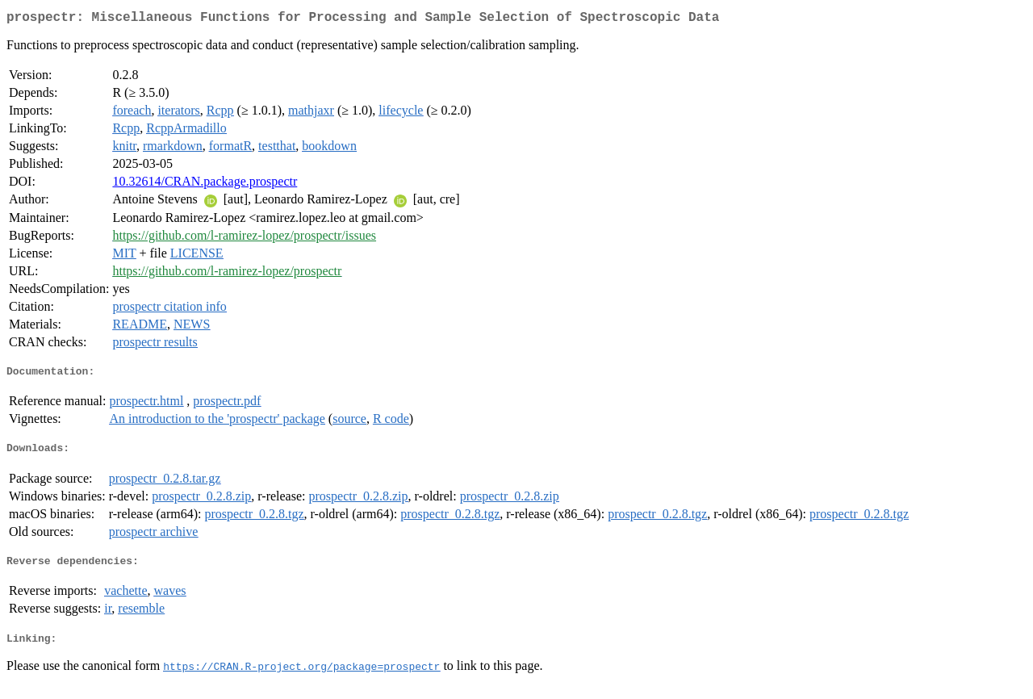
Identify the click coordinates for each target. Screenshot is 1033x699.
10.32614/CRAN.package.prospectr (204, 184)
